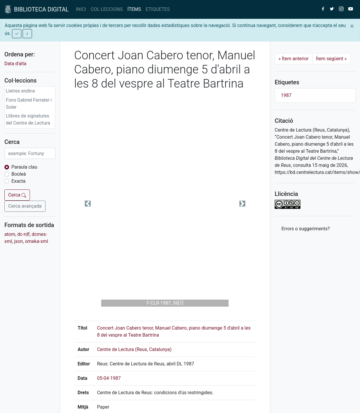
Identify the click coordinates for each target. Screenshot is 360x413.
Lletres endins (20, 91)
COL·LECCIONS (107, 9)
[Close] (352, 26)
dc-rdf (23, 234)
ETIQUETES (158, 9)
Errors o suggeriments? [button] (305, 228)
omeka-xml (36, 241)
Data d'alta (15, 63)
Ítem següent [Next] (331, 58)
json (18, 241)
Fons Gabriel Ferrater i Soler (29, 103)
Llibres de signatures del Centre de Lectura (28, 119)
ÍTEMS (134, 9)
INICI (81, 9)
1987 (286, 95)
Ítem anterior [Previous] (293, 58)
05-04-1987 (109, 378)
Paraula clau (24, 167)
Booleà (18, 174)
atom (9, 234)
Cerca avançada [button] (25, 206)
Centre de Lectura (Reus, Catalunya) (134, 349)
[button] (88, 203)
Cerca (17, 195)
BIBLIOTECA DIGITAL (37, 9)
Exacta (18, 181)
